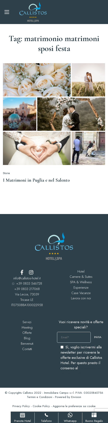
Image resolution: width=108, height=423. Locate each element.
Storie (6, 173)
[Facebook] (21, 272)
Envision (76, 397)
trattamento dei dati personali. (81, 371)
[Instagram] (31, 272)
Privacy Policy (21, 406)
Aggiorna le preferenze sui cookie (74, 406)
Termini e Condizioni (39, 397)
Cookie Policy (41, 406)
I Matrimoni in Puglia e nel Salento (36, 180)
